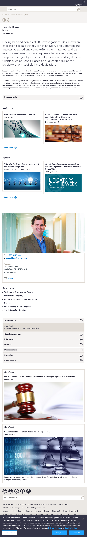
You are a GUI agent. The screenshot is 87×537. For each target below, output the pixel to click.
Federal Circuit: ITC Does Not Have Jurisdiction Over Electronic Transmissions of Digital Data (61, 117)
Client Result (9, 372)
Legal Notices (8, 504)
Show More (10, 147)
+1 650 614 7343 (13, 255)
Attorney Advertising (48, 504)
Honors (8, 344)
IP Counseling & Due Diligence (17, 307)
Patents (7, 303)
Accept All (59, 534)
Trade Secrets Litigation (15, 310)
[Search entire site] (41, 497)
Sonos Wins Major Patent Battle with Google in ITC (27, 432)
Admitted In (10, 320)
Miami (17, 514)
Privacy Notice (21, 504)
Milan (24, 514)
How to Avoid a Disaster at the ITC (20, 115)
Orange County (51, 514)
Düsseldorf (56, 511)
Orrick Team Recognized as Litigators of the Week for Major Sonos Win (63, 166)
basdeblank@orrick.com (16, 258)
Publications (10, 360)
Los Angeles (7, 514)
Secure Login (63, 504)
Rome (76, 514)
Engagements (10, 97)
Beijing (13, 511)
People (12, 15)
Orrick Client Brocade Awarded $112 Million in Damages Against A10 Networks (39, 377)
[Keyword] (82, 497)
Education (9, 339)
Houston (65, 511)
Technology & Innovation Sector (18, 292)
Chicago (47, 511)
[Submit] (78, 9)
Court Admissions (12, 334)
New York (39, 514)
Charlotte (37, 511)
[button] (4, 21)
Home (4, 15)
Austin (5, 511)
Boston (20, 511)
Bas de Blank (10, 27)
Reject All (76, 534)
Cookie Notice (33, 504)
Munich (31, 514)
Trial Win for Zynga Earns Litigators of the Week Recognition (21, 165)
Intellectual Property (13, 296)
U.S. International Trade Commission (20, 299)
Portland (68, 514)
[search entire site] (41, 9)
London (73, 511)
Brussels (29, 511)
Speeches (8, 355)
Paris (60, 514)
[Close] (83, 520)
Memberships (10, 350)
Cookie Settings (9, 534)
